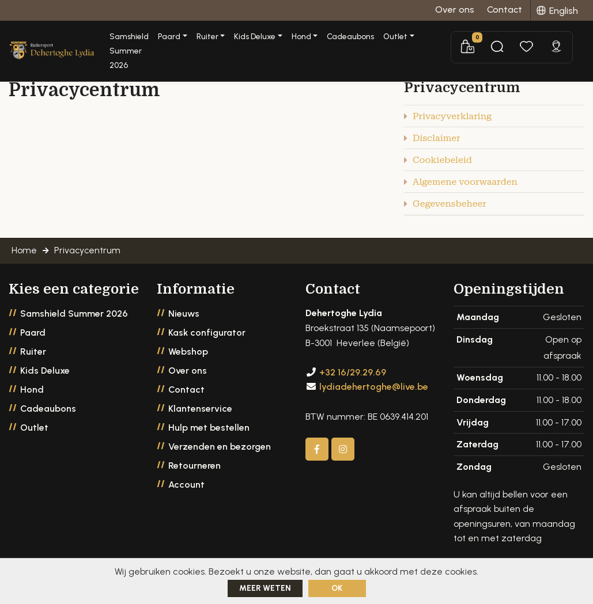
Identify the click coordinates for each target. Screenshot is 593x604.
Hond (32, 391)
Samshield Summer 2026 (155, 45)
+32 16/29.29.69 (352, 374)
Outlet (34, 429)
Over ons (187, 372)
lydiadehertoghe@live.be (373, 388)
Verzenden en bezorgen (219, 448)
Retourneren (194, 467)
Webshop (188, 353)
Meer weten (265, 588)
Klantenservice (200, 410)
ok (336, 588)
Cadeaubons (393, 37)
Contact (186, 391)
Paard (33, 334)
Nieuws (183, 315)
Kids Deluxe (45, 372)
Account (186, 486)
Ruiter (33, 353)
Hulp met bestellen (209, 429)
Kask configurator (206, 334)
